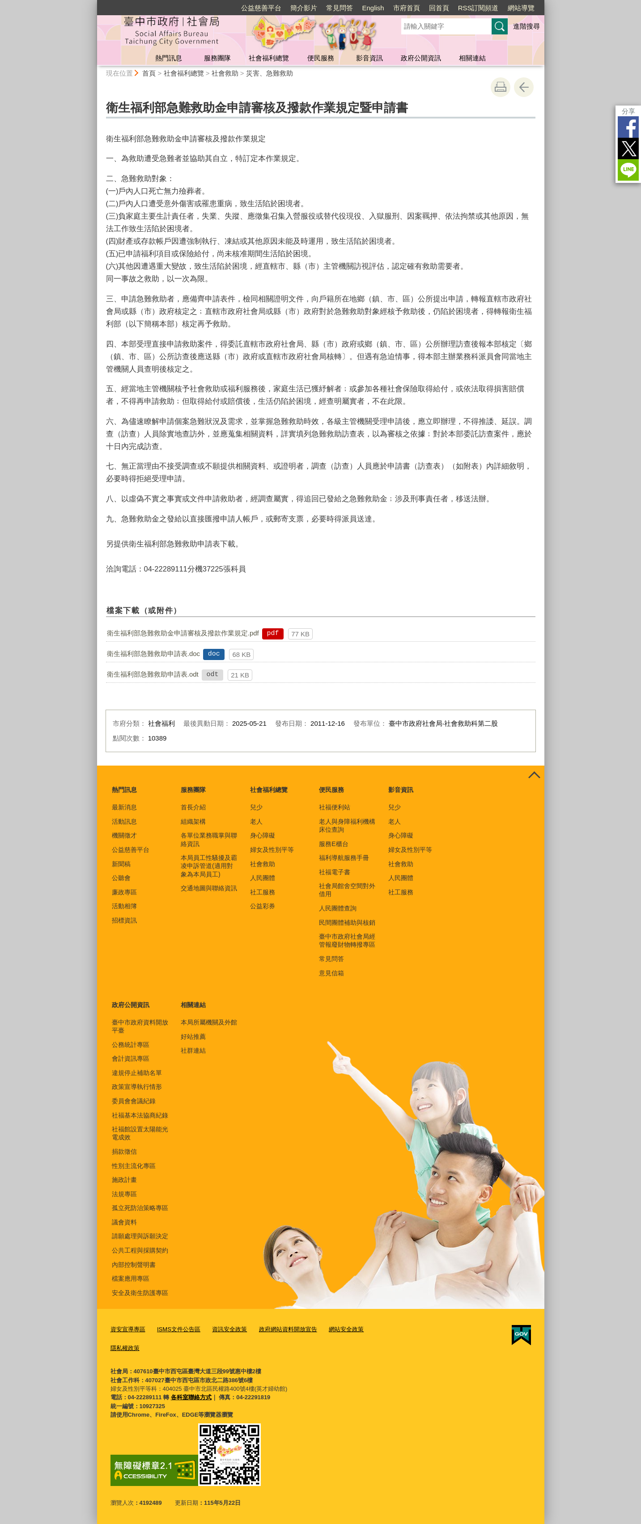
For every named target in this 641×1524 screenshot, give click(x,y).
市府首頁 (406, 8)
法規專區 (124, 1194)
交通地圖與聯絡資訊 (209, 888)
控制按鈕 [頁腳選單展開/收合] (534, 775)
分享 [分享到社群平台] (628, 111)
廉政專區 (124, 892)
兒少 (256, 807)
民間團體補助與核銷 (347, 922)
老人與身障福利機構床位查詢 (347, 825)
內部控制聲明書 (134, 1264)
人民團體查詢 (338, 908)
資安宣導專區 (127, 1329)
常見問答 (339, 8)
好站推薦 (193, 1036)
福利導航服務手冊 (344, 857)
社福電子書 (334, 872)
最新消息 (124, 807)
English (373, 8)
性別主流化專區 (134, 1165)
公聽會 (121, 877)
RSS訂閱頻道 (478, 8)
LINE (628, 170)
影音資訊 (369, 58)
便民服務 (320, 58)
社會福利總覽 (269, 58)
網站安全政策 (346, 1329)
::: (93, 4)
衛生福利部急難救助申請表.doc (153, 653)
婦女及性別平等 (272, 849)
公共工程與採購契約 (140, 1250)
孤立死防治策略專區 (140, 1207)
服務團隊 (217, 58)
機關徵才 (124, 835)
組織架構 (193, 821)
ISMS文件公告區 (178, 1329)
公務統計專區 (130, 1044)
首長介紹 (193, 807)
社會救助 (225, 73)
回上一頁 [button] (524, 87)
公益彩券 (262, 906)
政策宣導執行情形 (137, 1086)
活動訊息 (124, 821)
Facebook (628, 127)
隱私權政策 (125, 1347)
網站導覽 (521, 8)
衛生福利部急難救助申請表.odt (153, 674)
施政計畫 (124, 1179)
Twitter (628, 148)
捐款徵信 (124, 1151)
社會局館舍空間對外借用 (347, 889)
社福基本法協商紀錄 (140, 1115)
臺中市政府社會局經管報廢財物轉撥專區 (347, 940)
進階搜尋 (526, 26)
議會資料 (124, 1222)
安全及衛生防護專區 (140, 1292)
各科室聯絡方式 (191, 1397)
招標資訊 (124, 920)
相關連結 (472, 58)
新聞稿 (121, 864)
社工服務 (262, 892)
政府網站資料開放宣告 (288, 1329)
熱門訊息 (168, 58)
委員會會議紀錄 (134, 1101)
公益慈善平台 (261, 8)
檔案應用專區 (130, 1278)
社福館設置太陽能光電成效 (140, 1133)
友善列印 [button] (500, 87)
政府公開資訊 (421, 58)
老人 (256, 821)
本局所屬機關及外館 (209, 1022)
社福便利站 (334, 807)
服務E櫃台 (333, 843)
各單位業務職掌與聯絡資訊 (209, 839)
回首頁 (439, 8)
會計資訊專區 (130, 1058)
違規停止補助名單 (137, 1072)
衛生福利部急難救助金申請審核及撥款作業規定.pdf (183, 633)
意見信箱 (331, 973)
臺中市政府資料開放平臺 (140, 1026)
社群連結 (193, 1050)
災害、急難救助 (269, 73)
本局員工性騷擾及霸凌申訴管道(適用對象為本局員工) (209, 865)
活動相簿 (124, 906)
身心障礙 (262, 835)
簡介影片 (303, 8)
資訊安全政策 (229, 1329)
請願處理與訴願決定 (140, 1236)
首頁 (149, 73)
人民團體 (262, 877)
